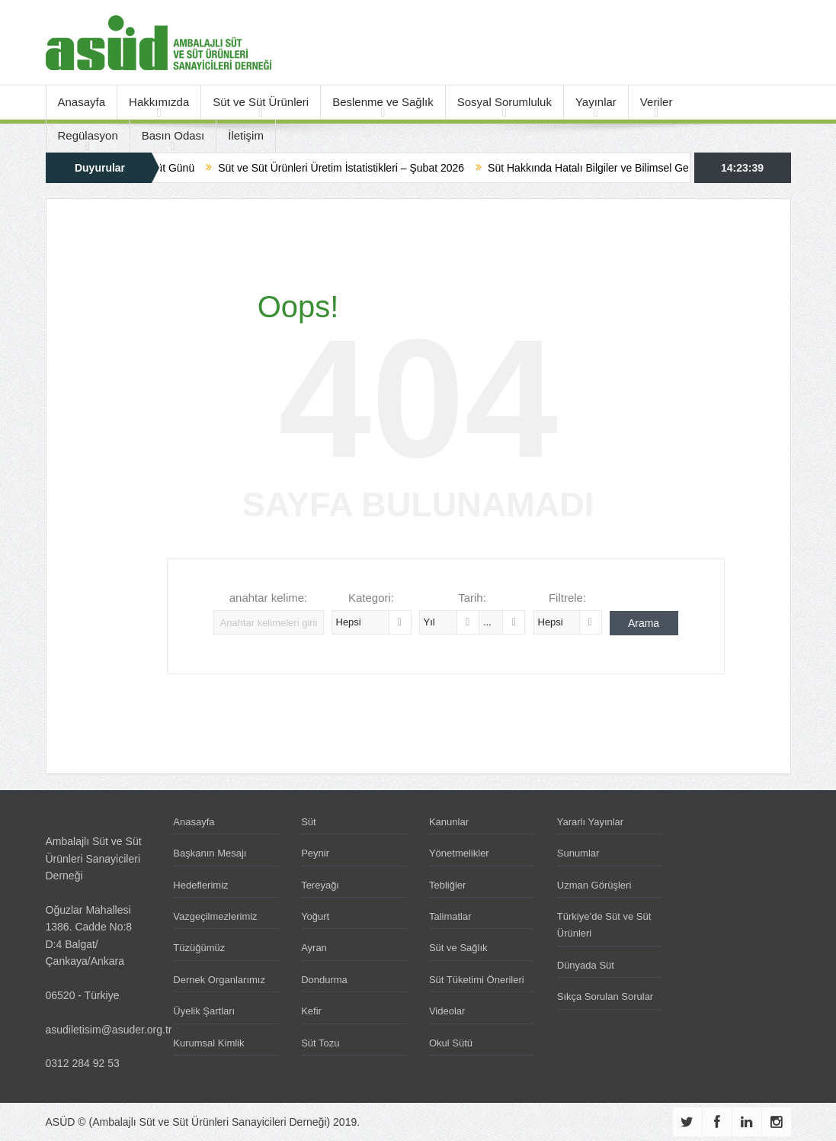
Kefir (311, 1011)
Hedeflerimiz (200, 885)
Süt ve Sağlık (458, 947)
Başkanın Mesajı (209, 853)
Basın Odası (173, 135)
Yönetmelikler (459, 853)
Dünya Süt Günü (170, 168)
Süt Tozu (320, 1043)
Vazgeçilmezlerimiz (215, 916)
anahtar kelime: (268, 597)
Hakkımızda (159, 101)
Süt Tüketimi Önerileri (476, 979)
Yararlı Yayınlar (590, 822)
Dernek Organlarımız (219, 979)
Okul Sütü (450, 1043)
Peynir (315, 853)
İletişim (246, 135)
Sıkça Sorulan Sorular (605, 996)
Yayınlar (596, 101)
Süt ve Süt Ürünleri (261, 101)
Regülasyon (88, 135)
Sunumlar (578, 853)
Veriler (656, 101)
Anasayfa (82, 101)
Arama (643, 623)
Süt (308, 822)
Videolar (447, 1011)
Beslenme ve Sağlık (383, 101)
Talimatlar (450, 916)
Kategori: (371, 597)
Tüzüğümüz (199, 947)
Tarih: (472, 597)
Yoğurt (315, 916)
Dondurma (324, 979)
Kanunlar (449, 822)
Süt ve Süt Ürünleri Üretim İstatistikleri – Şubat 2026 (356, 168)
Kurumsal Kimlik (208, 1043)
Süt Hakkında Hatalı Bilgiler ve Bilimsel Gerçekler (619, 168)
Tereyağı (320, 885)
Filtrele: (567, 597)
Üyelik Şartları (204, 1011)
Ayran (314, 947)
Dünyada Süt (585, 965)
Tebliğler (447, 885)
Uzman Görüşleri (594, 885)
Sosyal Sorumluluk (504, 101)
